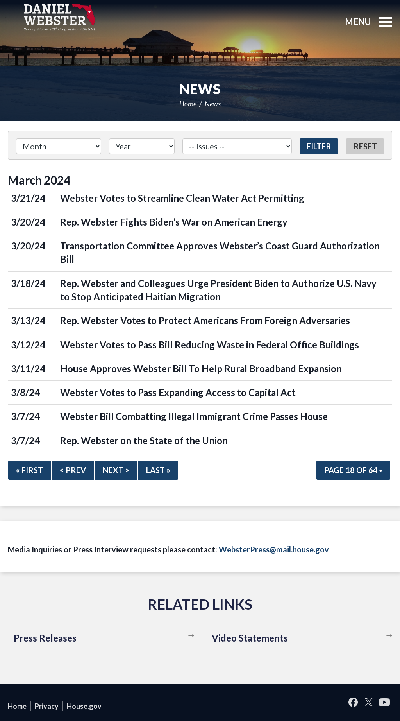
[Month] (58, 146)
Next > (116, 470)
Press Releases (45, 638)
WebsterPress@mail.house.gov (274, 549)
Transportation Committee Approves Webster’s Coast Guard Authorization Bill (220, 252)
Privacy (47, 706)
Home (187, 103)
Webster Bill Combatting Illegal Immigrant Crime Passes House (194, 416)
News (213, 103)
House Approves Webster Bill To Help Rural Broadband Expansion (201, 368)
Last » (158, 470)
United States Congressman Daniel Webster (59, 17)
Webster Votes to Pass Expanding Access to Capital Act (178, 392)
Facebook (353, 702)
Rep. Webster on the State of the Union (144, 440)
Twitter (369, 702)
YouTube (384, 702)
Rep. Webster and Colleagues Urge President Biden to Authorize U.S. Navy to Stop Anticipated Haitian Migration (218, 290)
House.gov (84, 706)
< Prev (73, 470)
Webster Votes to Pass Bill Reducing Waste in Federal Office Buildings (209, 344)
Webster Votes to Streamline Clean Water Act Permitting (182, 198)
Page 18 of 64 (353, 470)
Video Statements (250, 638)
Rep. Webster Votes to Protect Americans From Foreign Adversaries (205, 320)
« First (29, 470)
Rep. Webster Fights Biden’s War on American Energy (174, 222)
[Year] (141, 146)
